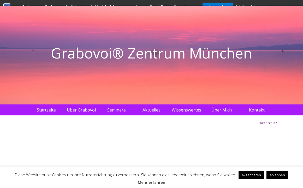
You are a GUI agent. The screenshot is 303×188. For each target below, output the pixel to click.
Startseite (46, 110)
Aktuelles (151, 110)
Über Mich (221, 110)
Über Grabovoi (81, 110)
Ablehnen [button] (277, 175)
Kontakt (257, 110)
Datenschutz (268, 123)
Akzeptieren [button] (251, 175)
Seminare (116, 110)
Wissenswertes (186, 110)
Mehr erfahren (151, 182)
